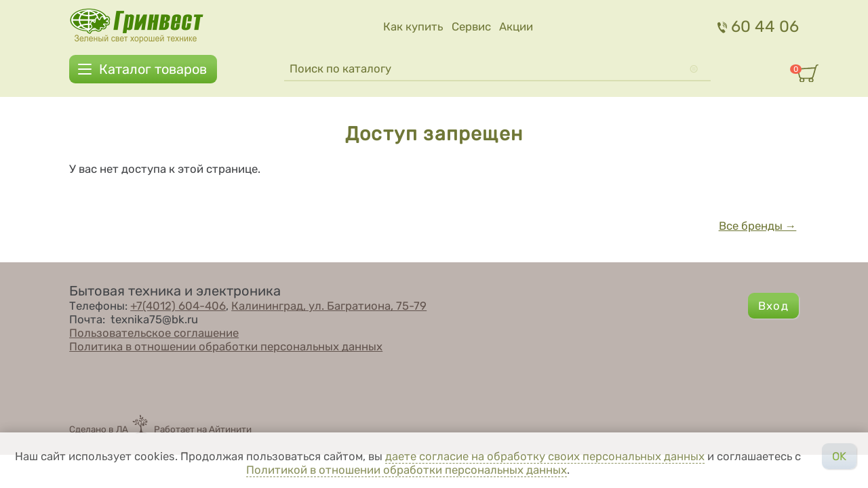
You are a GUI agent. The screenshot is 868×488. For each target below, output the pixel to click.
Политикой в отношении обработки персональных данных (406, 469)
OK (839, 456)
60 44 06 (758, 26)
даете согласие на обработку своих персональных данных (545, 456)
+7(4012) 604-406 (178, 305)
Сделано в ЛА (98, 429)
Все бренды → (758, 225)
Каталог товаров (153, 69)
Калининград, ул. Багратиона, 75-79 (329, 305)
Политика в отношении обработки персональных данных (225, 346)
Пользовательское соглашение (154, 333)
